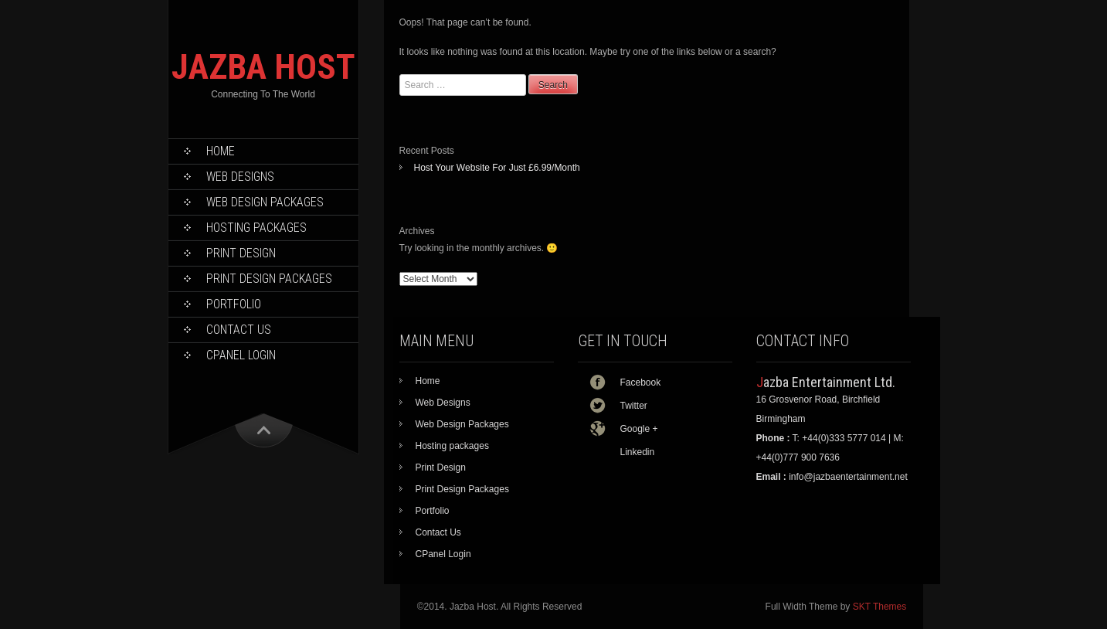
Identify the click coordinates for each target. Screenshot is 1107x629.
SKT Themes (880, 606)
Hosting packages (256, 227)
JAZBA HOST (263, 66)
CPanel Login (241, 355)
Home (220, 151)
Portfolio (233, 304)
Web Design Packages (265, 202)
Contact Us (238, 329)
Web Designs (240, 176)
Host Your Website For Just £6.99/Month (497, 167)
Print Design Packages (269, 278)
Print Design (241, 253)
